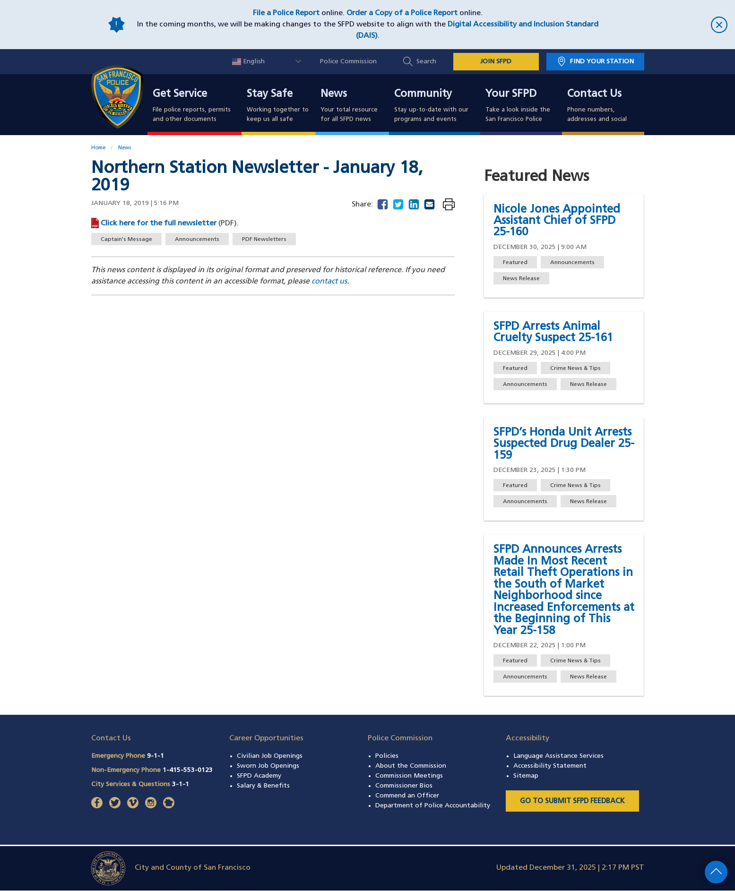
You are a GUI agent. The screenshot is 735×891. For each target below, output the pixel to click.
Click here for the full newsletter (159, 223)
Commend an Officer (407, 795)
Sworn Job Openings (268, 766)
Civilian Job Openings (270, 756)
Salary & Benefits (263, 785)
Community (423, 94)
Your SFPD (510, 94)
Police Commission (348, 61)
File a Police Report (286, 13)
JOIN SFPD (495, 61)
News (333, 94)
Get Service (180, 94)
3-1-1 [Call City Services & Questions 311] (180, 784)
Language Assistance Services (558, 756)
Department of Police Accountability (432, 805)
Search (426, 61)
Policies (386, 756)
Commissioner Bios (403, 785)
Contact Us (594, 94)
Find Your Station (602, 61)
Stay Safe (270, 94)
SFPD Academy (259, 776)
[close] (667, 25)
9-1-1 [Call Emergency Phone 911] (155, 756)
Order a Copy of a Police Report (402, 13)
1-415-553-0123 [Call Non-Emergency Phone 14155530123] (188, 770)
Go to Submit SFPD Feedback (572, 801)
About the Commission (410, 766)
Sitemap (525, 776)
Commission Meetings (409, 776)
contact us (329, 281)
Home (98, 148)
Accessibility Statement (550, 766)
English (248, 61)
